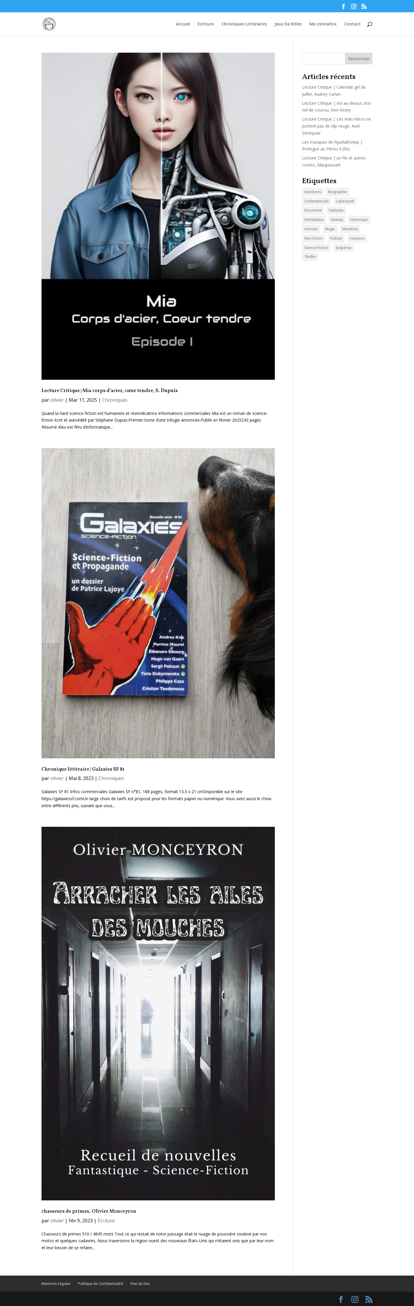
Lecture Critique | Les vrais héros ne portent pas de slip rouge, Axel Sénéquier (336, 126)
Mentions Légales (56, 1283)
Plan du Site (140, 1283)
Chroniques (114, 400)
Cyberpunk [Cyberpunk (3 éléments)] (345, 201)
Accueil (183, 24)
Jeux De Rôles (288, 24)
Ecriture (206, 24)
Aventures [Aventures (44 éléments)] (312, 191)
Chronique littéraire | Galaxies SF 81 (83, 769)
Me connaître (323, 24)
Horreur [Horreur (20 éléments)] (311, 228)
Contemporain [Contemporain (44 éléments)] (316, 201)
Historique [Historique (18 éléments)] (359, 219)
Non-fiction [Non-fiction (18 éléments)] (313, 238)
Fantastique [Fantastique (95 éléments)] (314, 219)
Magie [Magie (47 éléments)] (330, 228)
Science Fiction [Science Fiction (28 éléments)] (316, 247)
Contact (352, 24)
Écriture (106, 1220)
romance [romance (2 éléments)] (357, 238)
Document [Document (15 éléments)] (313, 210)
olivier (57, 400)
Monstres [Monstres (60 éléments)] (350, 228)
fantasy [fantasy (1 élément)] (337, 219)
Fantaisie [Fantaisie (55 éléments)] (336, 210)
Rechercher (359, 58)
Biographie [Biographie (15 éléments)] (337, 191)
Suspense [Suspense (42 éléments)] (343, 247)
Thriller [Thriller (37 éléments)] (310, 256)
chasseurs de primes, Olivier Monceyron (89, 1211)
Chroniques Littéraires (244, 24)
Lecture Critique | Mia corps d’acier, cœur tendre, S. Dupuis (110, 390)
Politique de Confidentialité (100, 1283)
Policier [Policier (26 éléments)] (336, 238)
